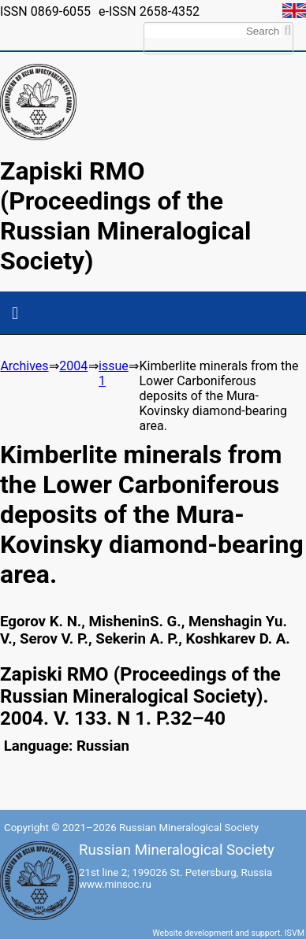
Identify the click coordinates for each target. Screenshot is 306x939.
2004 (73, 365)
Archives (24, 365)
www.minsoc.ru (115, 884)
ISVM (294, 933)
